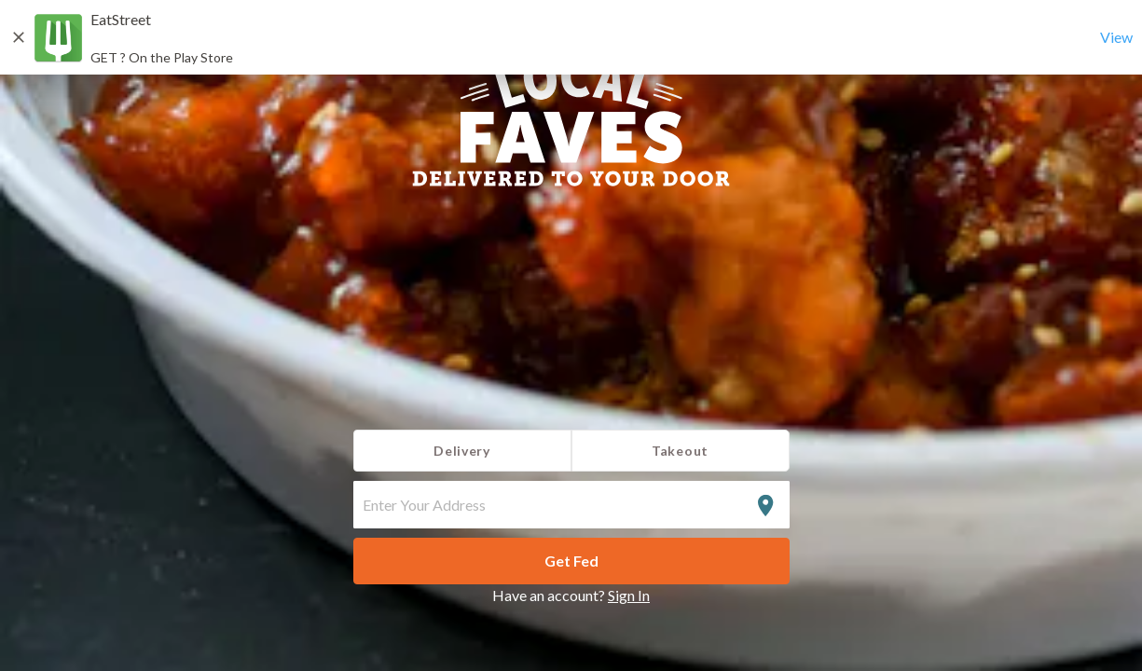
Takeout (680, 451)
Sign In (629, 595)
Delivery (461, 451)
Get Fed (571, 560)
